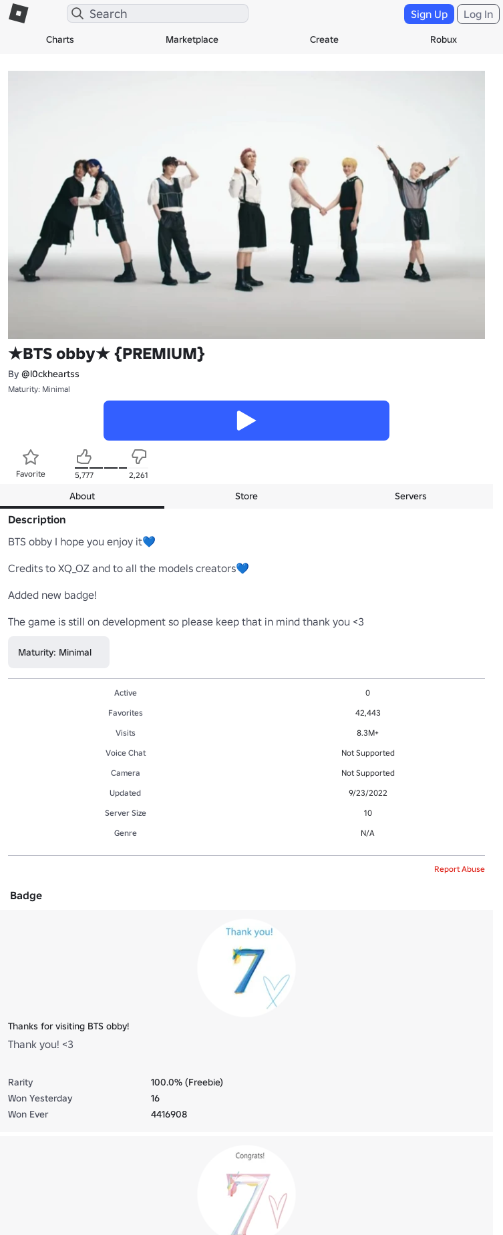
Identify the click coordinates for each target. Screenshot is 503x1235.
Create (324, 39)
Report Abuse (459, 869)
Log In (478, 14)
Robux (443, 39)
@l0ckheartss (50, 374)
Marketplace (192, 39)
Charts (60, 39)
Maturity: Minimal (39, 389)
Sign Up (429, 14)
